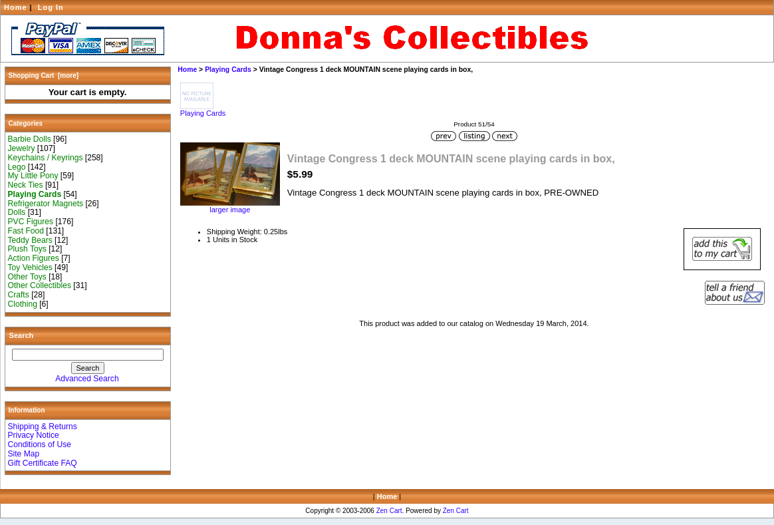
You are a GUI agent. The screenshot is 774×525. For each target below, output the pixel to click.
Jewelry (21, 148)
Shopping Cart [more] (44, 75)
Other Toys (27, 276)
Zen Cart (389, 510)
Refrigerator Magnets (46, 203)
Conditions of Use (39, 444)
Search (21, 335)
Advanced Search (86, 378)
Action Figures (33, 258)
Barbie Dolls (29, 139)
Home (15, 7)
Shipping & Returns (42, 426)
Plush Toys (27, 249)
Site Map (24, 453)
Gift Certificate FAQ (42, 463)
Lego (17, 167)
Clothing (22, 304)
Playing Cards (228, 69)
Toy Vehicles (30, 267)
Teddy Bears (30, 240)
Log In (51, 7)
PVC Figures (31, 221)
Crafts (18, 294)
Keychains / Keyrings (45, 157)
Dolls (17, 212)
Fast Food (26, 231)
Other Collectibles (39, 285)
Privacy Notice (33, 435)
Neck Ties (25, 185)
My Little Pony (33, 175)
